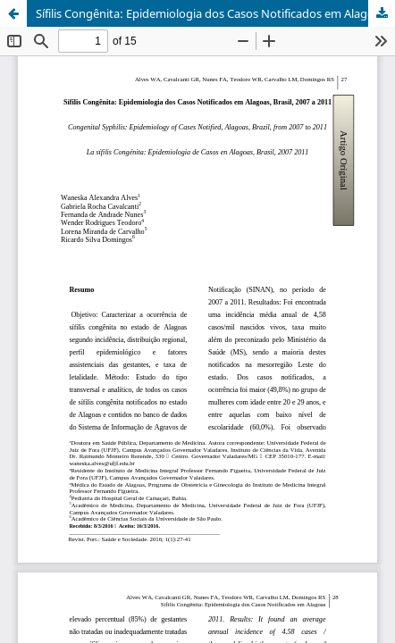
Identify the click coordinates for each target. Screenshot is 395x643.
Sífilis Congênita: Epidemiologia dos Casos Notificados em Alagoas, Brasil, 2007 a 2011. (215, 13)
